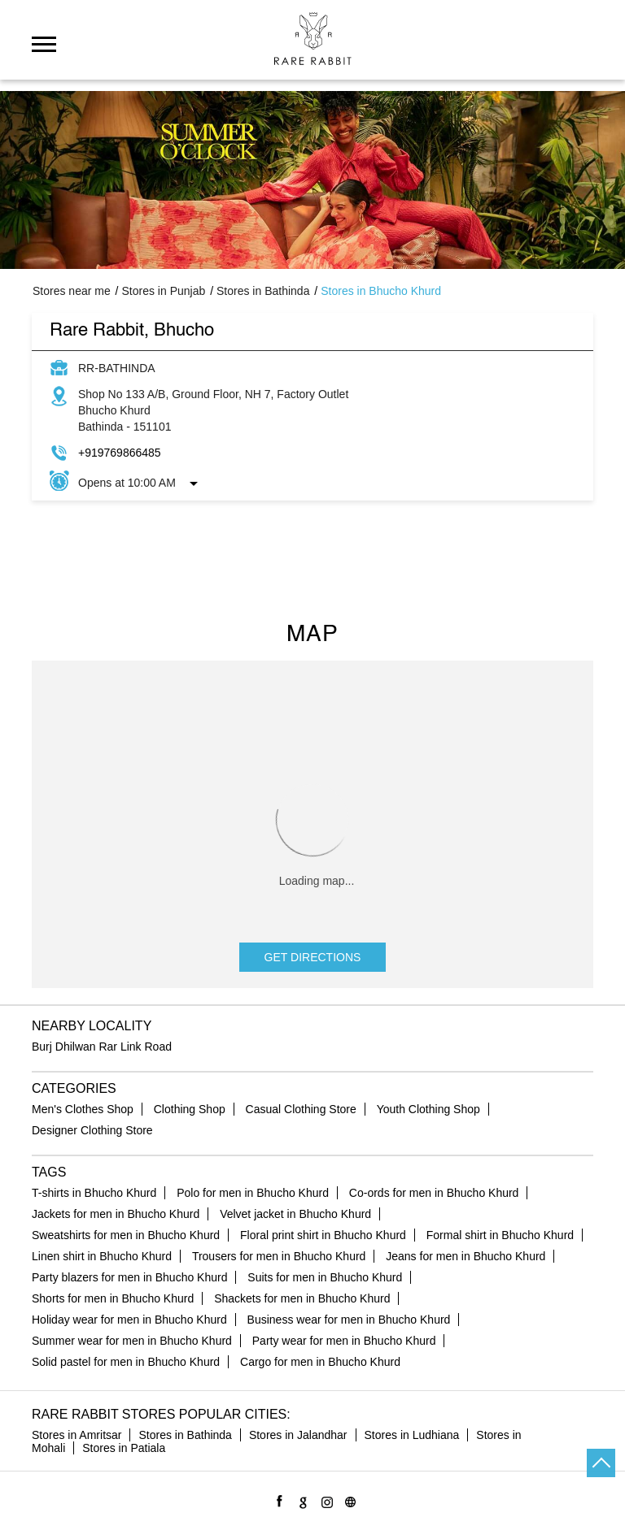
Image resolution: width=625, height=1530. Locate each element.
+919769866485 (119, 452)
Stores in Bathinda (184, 1434)
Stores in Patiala (123, 1447)
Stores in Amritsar (76, 1434)
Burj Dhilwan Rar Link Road (102, 1046)
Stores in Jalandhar (298, 1434)
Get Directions (312, 957)
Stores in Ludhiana (412, 1434)
